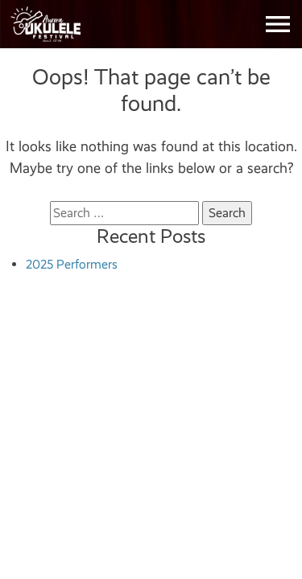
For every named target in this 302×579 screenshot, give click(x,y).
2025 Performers (72, 264)
